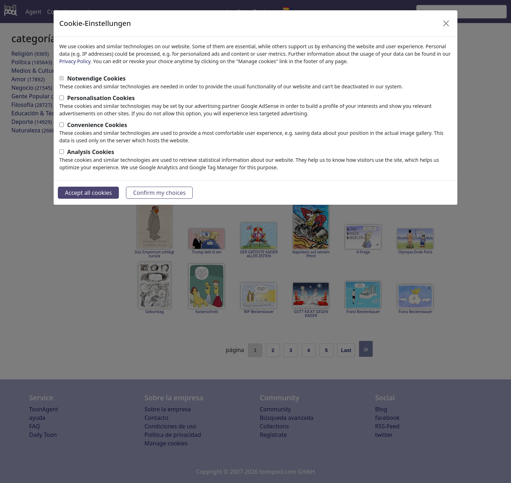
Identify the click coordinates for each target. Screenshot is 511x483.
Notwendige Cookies (96, 78)
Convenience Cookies (97, 125)
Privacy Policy (74, 61)
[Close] (446, 23)
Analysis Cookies (90, 152)
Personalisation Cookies (101, 98)
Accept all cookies (88, 193)
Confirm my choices (159, 193)
